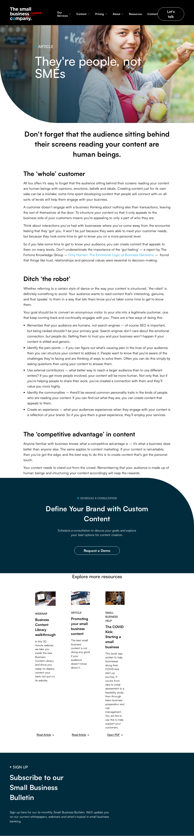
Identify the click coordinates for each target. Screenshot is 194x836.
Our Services (62, 14)
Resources (135, 14)
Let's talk (171, 14)
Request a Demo (97, 550)
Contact (152, 14)
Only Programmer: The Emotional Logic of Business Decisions (111, 255)
